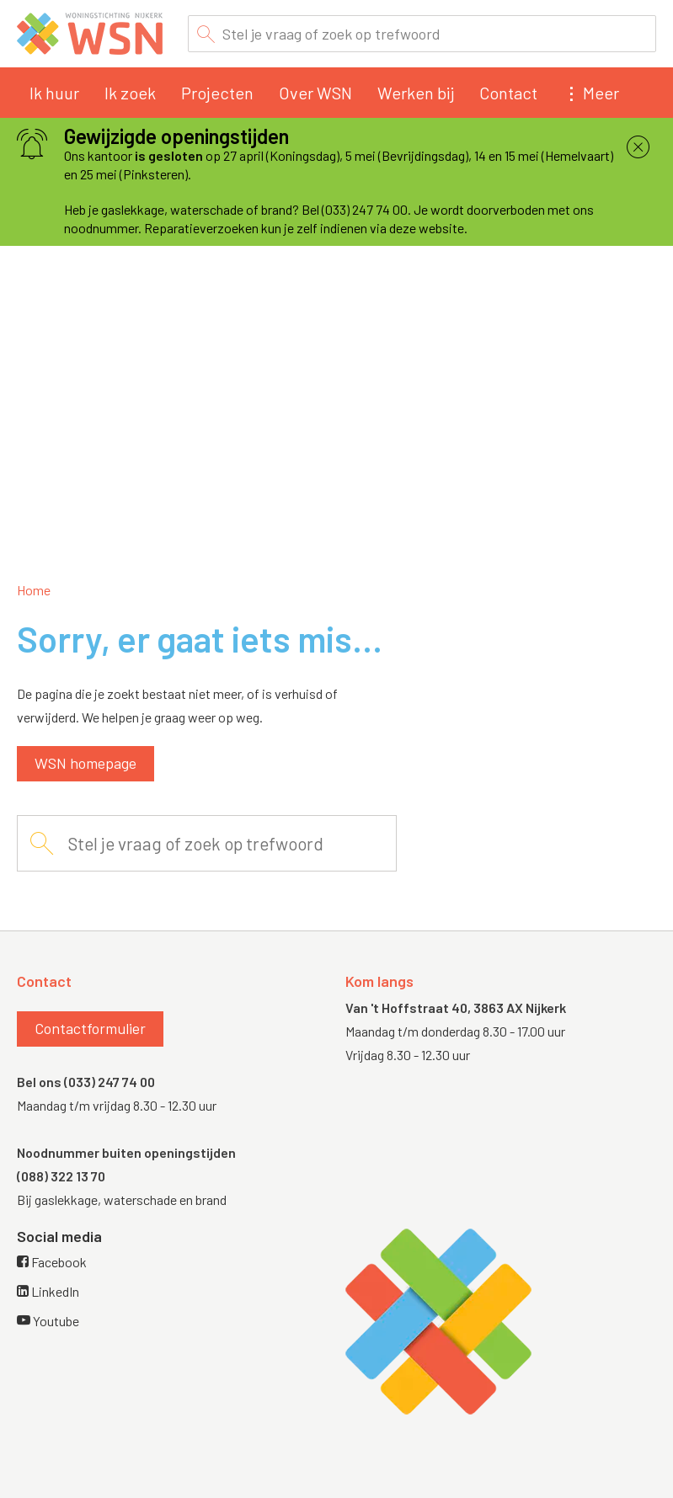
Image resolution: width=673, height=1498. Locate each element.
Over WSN (315, 93)
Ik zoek (130, 93)
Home (34, 590)
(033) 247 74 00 (109, 1082)
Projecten (217, 93)
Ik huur (54, 93)
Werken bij (415, 93)
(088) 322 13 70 (61, 1176)
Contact (508, 93)
